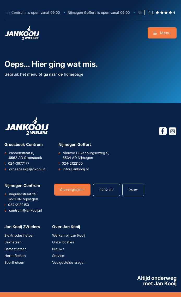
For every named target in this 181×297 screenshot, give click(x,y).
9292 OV (106, 190)
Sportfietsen (14, 262)
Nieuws (58, 249)
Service (58, 256)
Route (133, 190)
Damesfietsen (15, 249)
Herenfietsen (15, 256)
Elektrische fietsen (19, 235)
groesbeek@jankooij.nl (25, 169)
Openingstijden (72, 190)
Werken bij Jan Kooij (68, 235)
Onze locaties (63, 242)
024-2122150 (70, 163)
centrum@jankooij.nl (23, 210)
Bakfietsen (13, 242)
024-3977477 (16, 163)
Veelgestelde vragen (69, 262)
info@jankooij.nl (73, 169)
